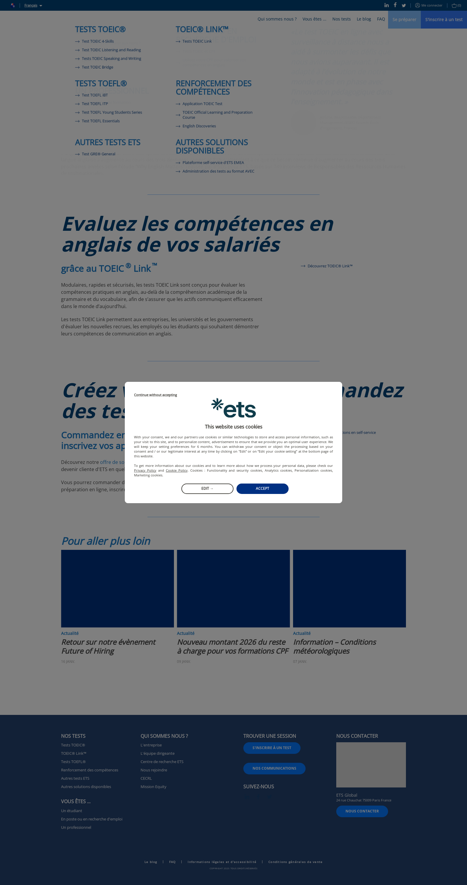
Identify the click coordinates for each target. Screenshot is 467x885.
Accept (262, 488)
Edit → (207, 488)
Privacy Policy (145, 470)
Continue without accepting (155, 395)
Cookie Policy (177, 470)
